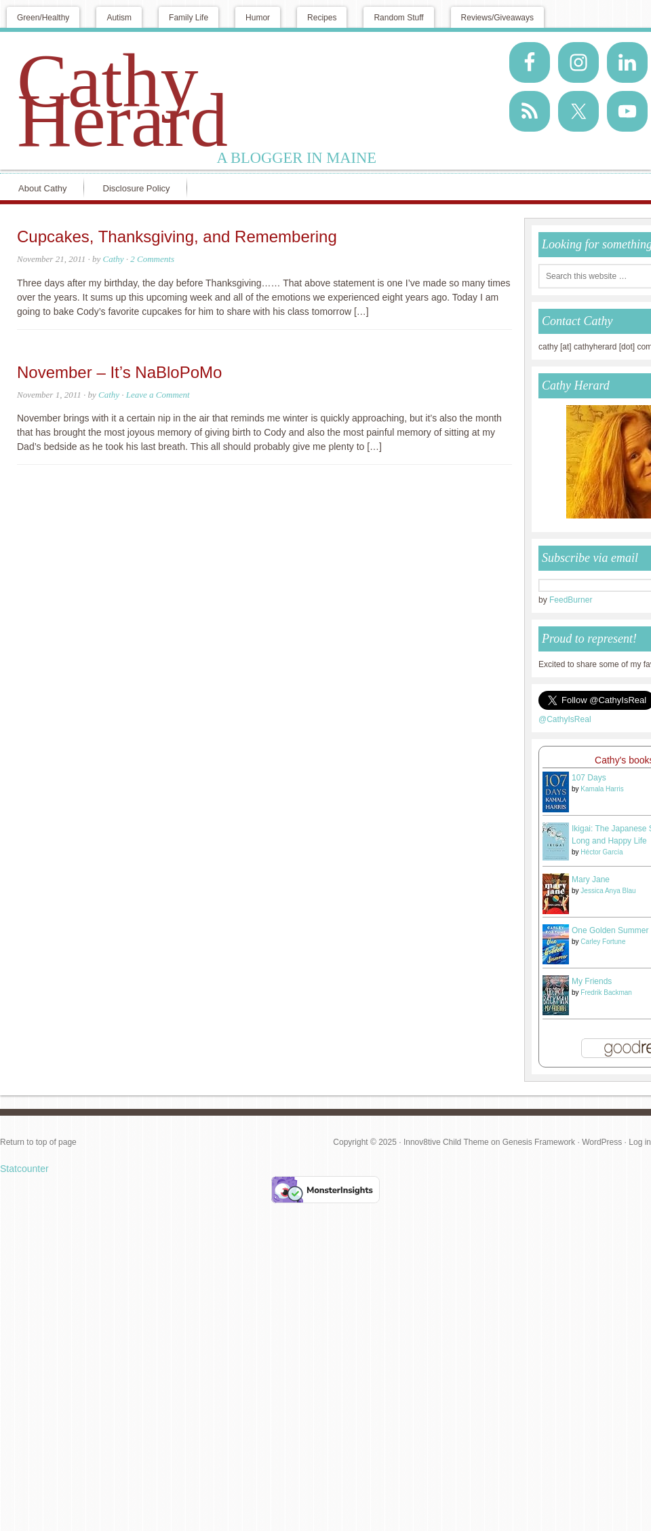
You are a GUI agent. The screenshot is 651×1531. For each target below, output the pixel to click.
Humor (257, 17)
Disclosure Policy (136, 188)
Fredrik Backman (606, 992)
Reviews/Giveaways (497, 17)
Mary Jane (591, 879)
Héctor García (601, 852)
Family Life (188, 17)
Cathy (113, 259)
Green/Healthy (43, 17)
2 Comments (152, 259)
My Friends (592, 981)
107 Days (589, 777)
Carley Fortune (602, 941)
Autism (119, 17)
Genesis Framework (538, 1142)
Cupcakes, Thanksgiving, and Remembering (177, 236)
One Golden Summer (610, 930)
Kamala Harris (601, 789)
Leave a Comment (158, 395)
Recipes (321, 17)
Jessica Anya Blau (607, 890)
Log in (640, 1142)
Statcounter (24, 1168)
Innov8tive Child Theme (446, 1142)
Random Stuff (398, 17)
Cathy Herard (122, 100)
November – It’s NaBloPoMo (119, 372)
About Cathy (42, 188)
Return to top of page (38, 1142)
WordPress (602, 1142)
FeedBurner (570, 600)
